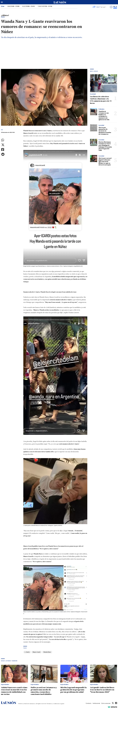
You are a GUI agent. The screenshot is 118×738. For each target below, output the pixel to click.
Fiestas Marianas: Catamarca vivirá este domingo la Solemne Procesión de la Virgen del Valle (105, 146)
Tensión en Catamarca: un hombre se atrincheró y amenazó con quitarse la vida (104, 116)
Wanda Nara (47, 652)
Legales (62, 703)
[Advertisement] (59, 55)
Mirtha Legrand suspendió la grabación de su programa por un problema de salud (73, 690)
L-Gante (27, 652)
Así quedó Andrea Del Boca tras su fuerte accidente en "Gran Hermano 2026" (103, 689)
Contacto (88, 703)
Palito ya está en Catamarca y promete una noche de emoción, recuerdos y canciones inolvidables (44, 690)
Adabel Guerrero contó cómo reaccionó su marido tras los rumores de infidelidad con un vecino (13, 690)
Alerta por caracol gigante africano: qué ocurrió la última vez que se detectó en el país (105, 162)
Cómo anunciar (105, 703)
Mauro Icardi (36, 652)
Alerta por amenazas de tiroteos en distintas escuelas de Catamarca (105, 131)
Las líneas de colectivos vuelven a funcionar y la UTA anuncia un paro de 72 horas (100, 100)
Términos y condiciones (53, 703)
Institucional (96, 703)
